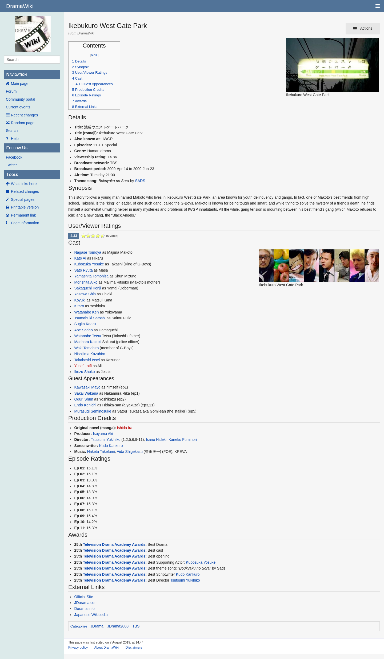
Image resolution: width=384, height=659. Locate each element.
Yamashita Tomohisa (91, 276)
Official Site (83, 597)
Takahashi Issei (87, 360)
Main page (19, 83)
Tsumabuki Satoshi (90, 318)
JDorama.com (85, 603)
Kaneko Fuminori (183, 439)
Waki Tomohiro (86, 348)
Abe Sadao (83, 330)
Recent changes (24, 115)
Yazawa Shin (85, 294)
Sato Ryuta (83, 270)
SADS (140, 181)
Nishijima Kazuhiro (89, 354)
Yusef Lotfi (82, 366)
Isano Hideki (156, 439)
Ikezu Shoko (84, 372)
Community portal (20, 99)
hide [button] (94, 55)
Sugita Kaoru (85, 324)
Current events (18, 107)
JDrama (96, 626)
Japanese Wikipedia (90, 615)
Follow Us (16, 147)
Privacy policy (78, 647)
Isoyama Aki (103, 434)
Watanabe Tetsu (87, 336)
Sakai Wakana (86, 393)
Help (15, 138)
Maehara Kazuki (87, 342)
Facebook (14, 157)
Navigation (16, 74)
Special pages (22, 199)
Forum (11, 91)
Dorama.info (84, 608)
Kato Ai (80, 258)
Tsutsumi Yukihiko (105, 439)
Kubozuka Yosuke (89, 264)
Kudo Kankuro (111, 446)
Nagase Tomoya (87, 252)
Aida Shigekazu (130, 451)
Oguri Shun (83, 399)
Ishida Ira (125, 428)
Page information (25, 223)
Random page (22, 123)
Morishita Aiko (85, 282)
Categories (78, 626)
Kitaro (79, 306)
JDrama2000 (118, 626)
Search (12, 130)
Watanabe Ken (86, 312)
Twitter (11, 165)
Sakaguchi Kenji (87, 288)
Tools (12, 174)
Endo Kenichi (85, 405)
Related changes (25, 191)
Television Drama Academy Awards (114, 544)
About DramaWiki (106, 647)
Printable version (25, 207)
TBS (135, 626)
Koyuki (79, 300)
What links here (24, 184)
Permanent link (23, 215)
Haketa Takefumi (101, 451)
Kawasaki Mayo (87, 387)
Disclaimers (134, 647)
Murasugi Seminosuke (92, 411)
